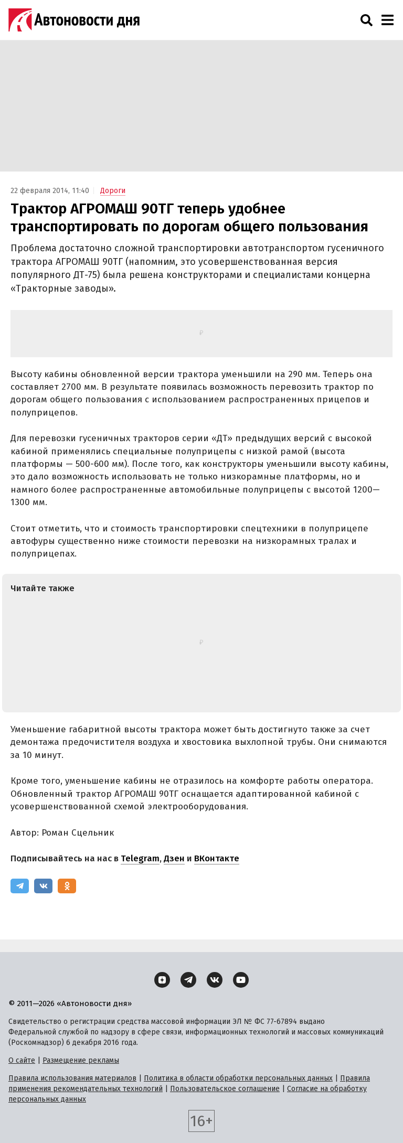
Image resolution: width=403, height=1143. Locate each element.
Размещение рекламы (81, 1060)
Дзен (174, 858)
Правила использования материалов (72, 1078)
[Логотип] (74, 20)
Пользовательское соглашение (225, 1088)
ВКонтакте (216, 858)
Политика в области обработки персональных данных (238, 1078)
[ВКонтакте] (43, 886)
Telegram (140, 858)
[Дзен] (162, 980)
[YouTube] (241, 980)
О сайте (21, 1060)
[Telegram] (19, 886)
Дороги (112, 190)
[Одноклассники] (67, 886)
